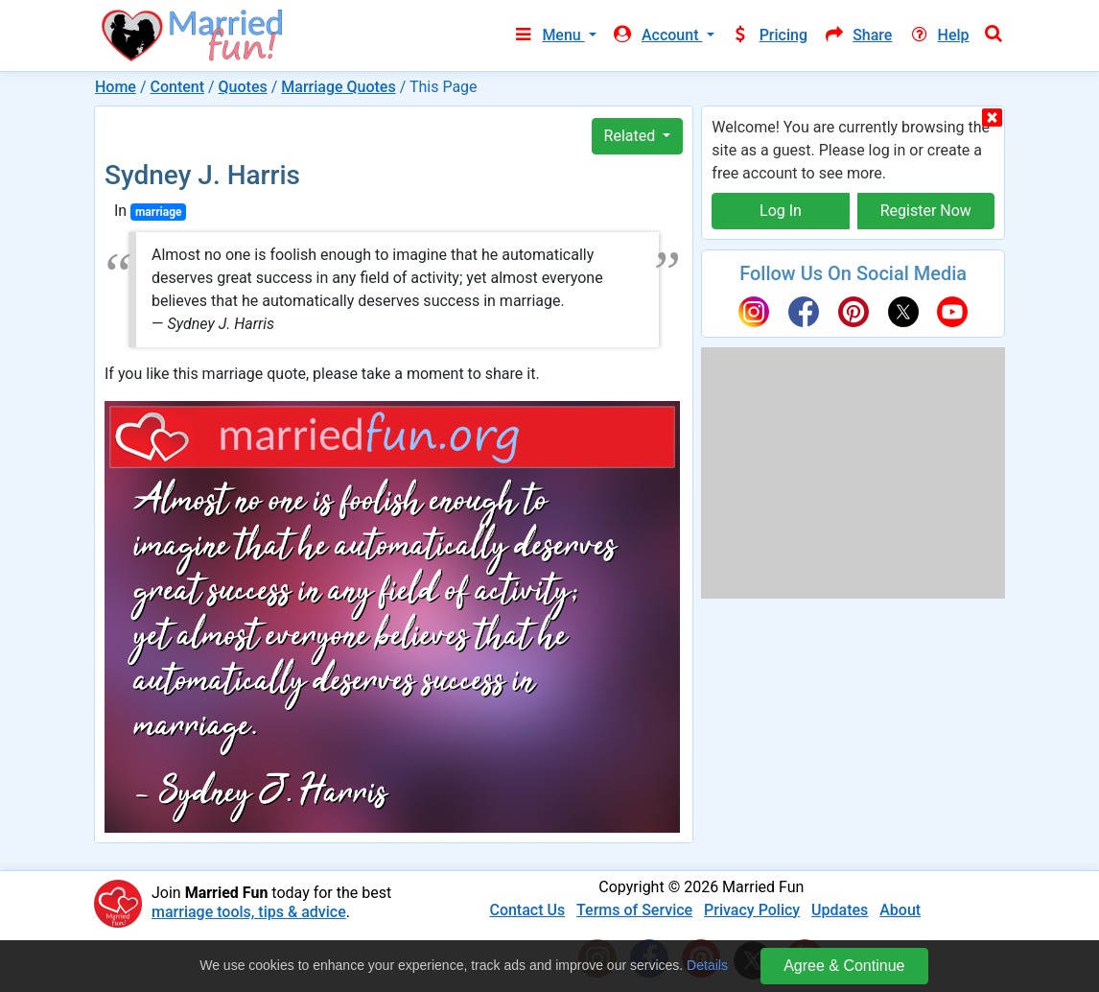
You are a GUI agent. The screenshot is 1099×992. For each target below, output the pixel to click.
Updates (839, 910)
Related (632, 136)
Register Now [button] (925, 210)
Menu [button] (548, 35)
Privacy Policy (752, 910)
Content (177, 87)
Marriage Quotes (338, 87)
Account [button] (657, 35)
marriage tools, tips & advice (249, 912)
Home (115, 87)
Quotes (243, 87)
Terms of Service (634, 910)
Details (707, 965)
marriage (158, 212)
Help (938, 35)
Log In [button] (781, 210)
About (900, 910)
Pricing (769, 35)
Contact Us (527, 910)
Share (857, 35)
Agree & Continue (843, 965)
